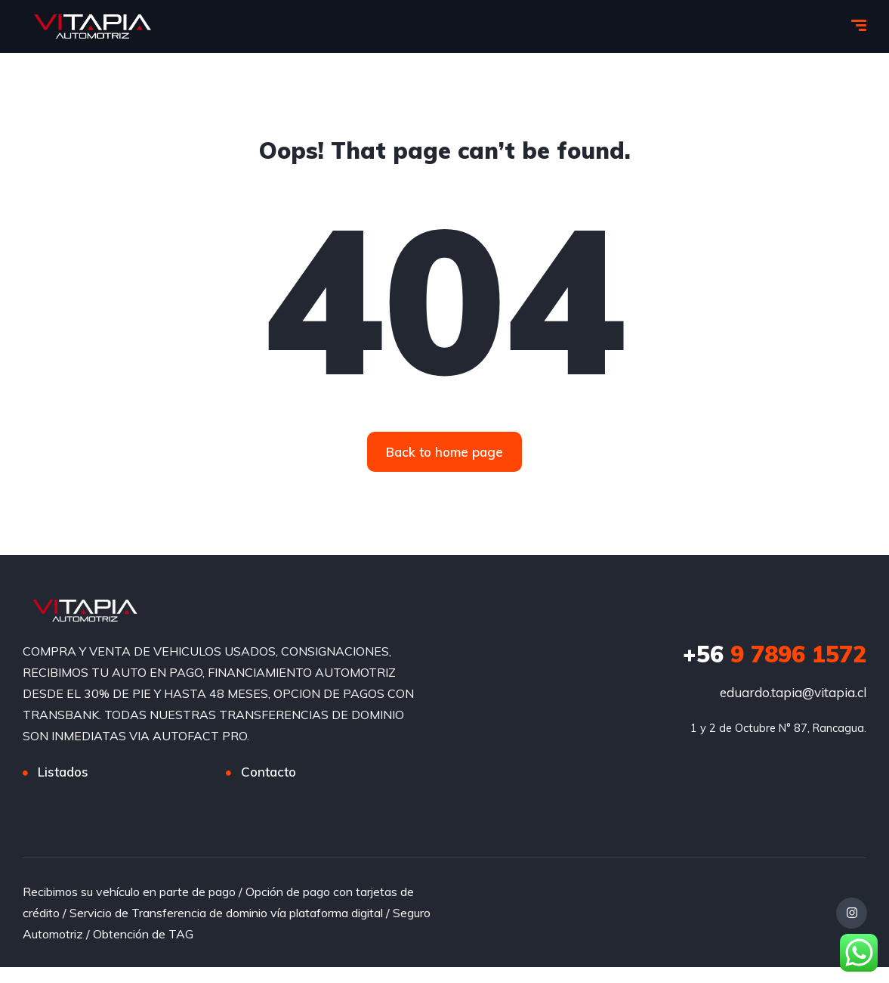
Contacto (268, 772)
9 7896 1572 (774, 654)
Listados (63, 772)
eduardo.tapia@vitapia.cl (793, 693)
